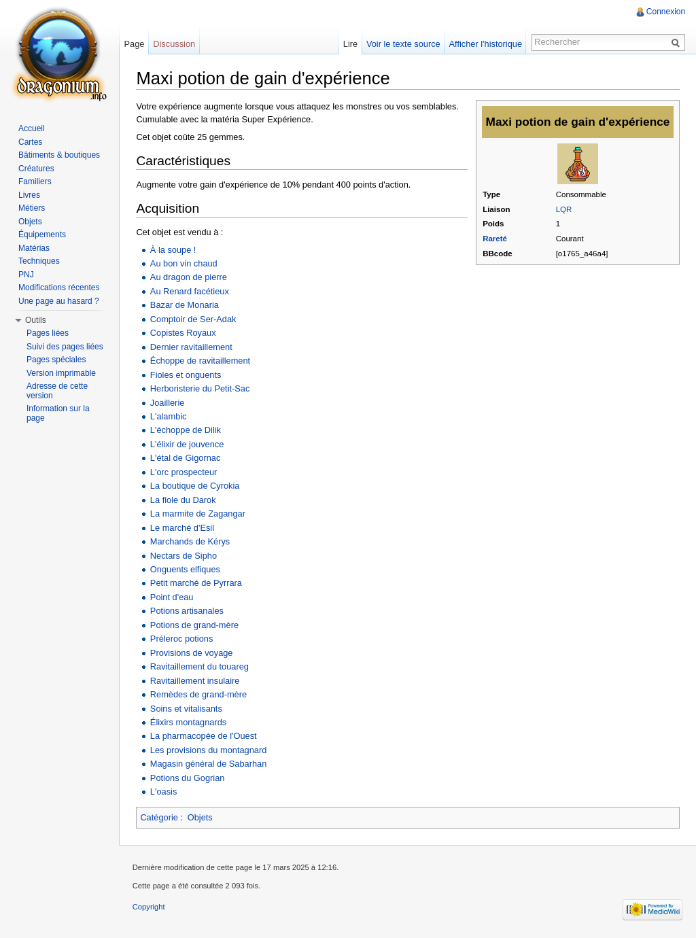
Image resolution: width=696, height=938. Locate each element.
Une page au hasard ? (58, 301)
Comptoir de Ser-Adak (193, 319)
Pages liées (48, 333)
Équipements (42, 234)
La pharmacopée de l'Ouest (203, 736)
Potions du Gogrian (187, 778)
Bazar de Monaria (184, 305)
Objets (200, 817)
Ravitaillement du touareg (199, 666)
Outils (35, 320)
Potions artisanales (187, 611)
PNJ (26, 274)
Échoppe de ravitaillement (200, 360)
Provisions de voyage (191, 653)
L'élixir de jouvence (187, 444)
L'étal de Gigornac (185, 458)
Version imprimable (61, 373)
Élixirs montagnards (188, 722)
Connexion (665, 11)
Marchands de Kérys (190, 541)
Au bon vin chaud (184, 263)
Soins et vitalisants (186, 708)
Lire (350, 44)
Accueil (31, 128)
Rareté (495, 238)
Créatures (36, 168)
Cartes (30, 142)
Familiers (35, 181)
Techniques (39, 261)
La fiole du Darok (183, 500)
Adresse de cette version (57, 390)
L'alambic (168, 416)
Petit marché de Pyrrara (196, 583)
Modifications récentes (58, 287)
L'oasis (163, 791)
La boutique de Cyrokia (195, 486)
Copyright (149, 907)
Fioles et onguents (186, 374)
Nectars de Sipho (183, 555)
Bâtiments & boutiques (59, 155)
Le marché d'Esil (182, 527)
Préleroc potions (181, 638)
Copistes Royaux (183, 333)
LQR (564, 209)
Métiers (31, 208)
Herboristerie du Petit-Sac (200, 388)
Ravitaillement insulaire (195, 680)
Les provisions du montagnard (208, 750)
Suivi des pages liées (65, 346)
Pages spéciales (56, 359)
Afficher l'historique (485, 44)
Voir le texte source (403, 44)
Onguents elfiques (185, 569)
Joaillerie (167, 402)
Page (134, 44)
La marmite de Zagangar (197, 513)
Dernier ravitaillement (191, 347)
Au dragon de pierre (188, 277)
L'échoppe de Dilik (185, 430)
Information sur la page (58, 413)
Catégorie (160, 817)
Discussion (175, 44)
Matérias (34, 248)
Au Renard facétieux (189, 291)
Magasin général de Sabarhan (208, 764)
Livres (29, 195)
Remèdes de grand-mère (198, 694)
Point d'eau (172, 597)
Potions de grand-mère (194, 625)
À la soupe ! (173, 249)
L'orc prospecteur (183, 472)
